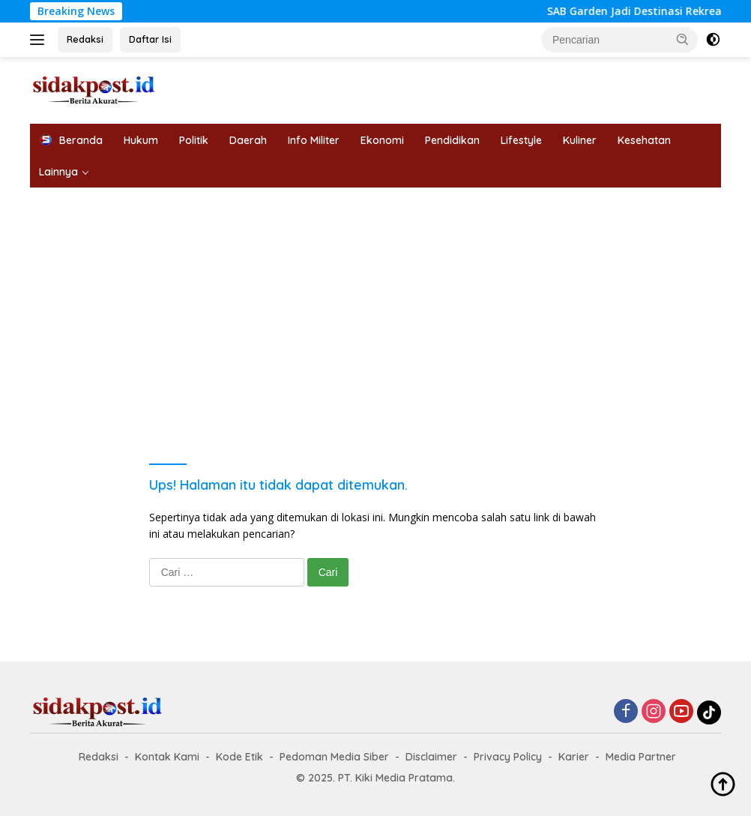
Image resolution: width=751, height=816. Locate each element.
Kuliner (580, 140)
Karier (573, 757)
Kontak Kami (167, 757)
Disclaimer (431, 757)
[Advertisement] (375, 300)
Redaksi (85, 39)
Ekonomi (382, 140)
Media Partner (641, 757)
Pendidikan (452, 140)
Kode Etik (239, 757)
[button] (683, 39)
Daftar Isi (150, 39)
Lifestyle (521, 140)
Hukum (141, 140)
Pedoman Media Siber (334, 757)
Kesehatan (644, 140)
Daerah (248, 140)
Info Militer (314, 140)
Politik (193, 140)
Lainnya (58, 171)
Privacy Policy (508, 757)
